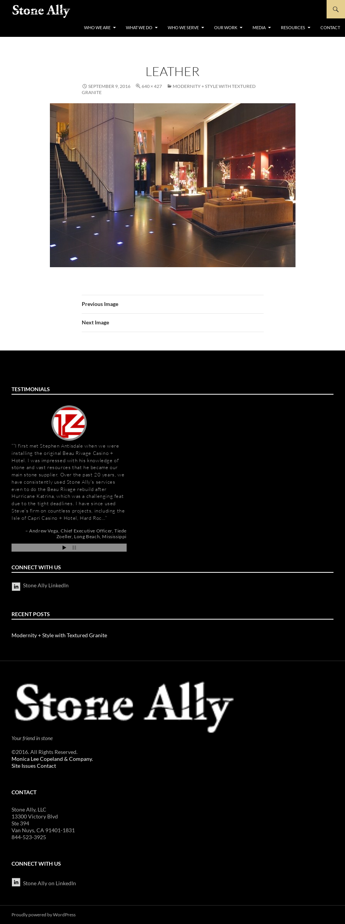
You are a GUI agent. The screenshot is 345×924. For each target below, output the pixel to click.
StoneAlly (42, 11)
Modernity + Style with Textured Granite (59, 635)
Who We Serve (183, 27)
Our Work (225, 27)
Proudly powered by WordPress (44, 914)
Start (64, 547)
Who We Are (97, 27)
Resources (293, 27)
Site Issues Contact (34, 765)
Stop (74, 547)
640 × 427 (152, 86)
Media (259, 27)
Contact (330, 27)
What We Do (139, 27)
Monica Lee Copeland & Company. (52, 758)
